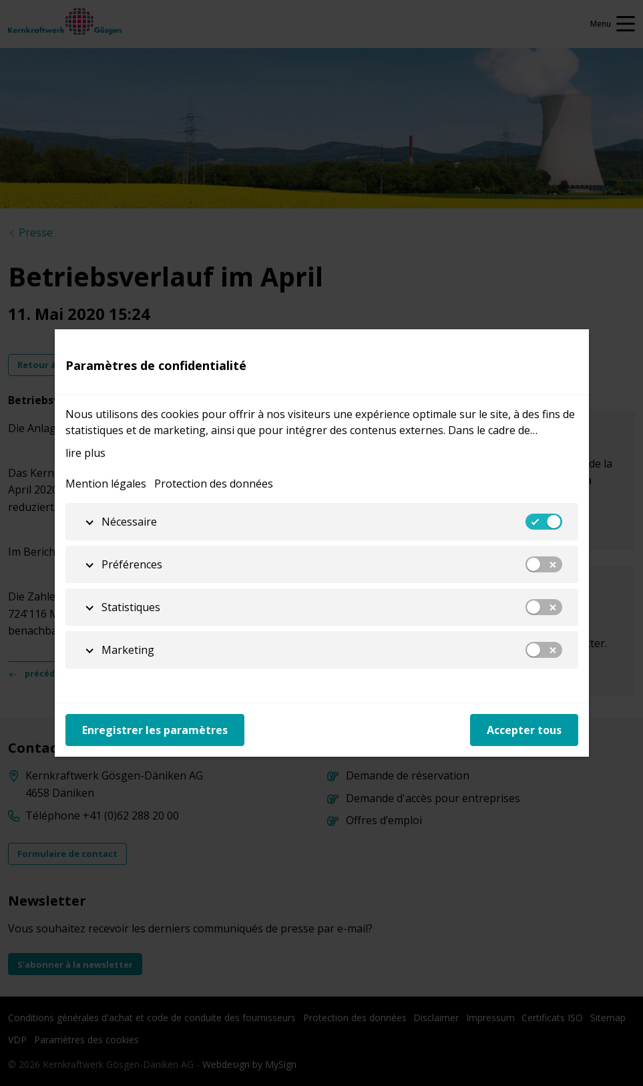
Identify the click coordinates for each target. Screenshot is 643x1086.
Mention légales (105, 483)
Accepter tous (524, 730)
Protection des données (213, 483)
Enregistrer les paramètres (155, 730)
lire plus (85, 452)
